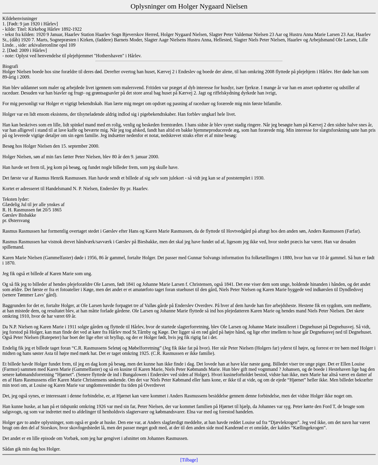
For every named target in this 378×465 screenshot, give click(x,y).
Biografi (10, 66)
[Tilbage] (189, 459)
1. (4, 23)
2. (4, 50)
